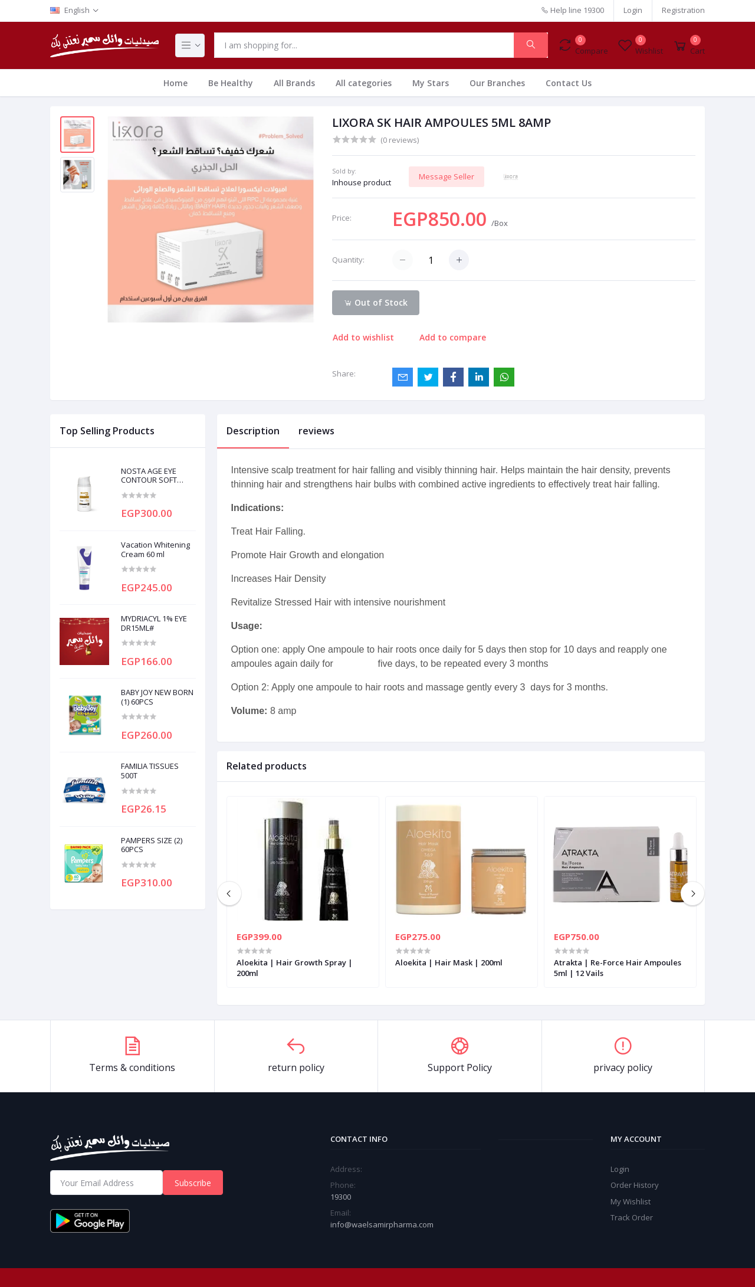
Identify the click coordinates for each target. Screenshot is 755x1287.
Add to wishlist (363, 337)
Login (632, 10)
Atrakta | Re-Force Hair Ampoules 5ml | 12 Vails (617, 967)
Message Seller (446, 176)
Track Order (631, 1217)
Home (175, 83)
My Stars (430, 83)
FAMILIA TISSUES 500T (150, 771)
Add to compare (452, 337)
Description (253, 430)
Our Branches (497, 83)
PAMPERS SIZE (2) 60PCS (151, 845)
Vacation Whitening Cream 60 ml (155, 550)
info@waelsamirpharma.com (382, 1224)
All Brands (294, 83)
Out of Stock (376, 302)
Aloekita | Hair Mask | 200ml (449, 962)
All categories (364, 83)
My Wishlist (630, 1201)
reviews (316, 430)
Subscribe (193, 1182)
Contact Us (569, 83)
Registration (683, 10)
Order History (634, 1185)
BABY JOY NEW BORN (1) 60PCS (157, 697)
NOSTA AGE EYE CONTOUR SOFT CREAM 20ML (149, 476)
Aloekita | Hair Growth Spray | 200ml (295, 967)
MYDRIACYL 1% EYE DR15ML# (154, 623)
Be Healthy (230, 83)
